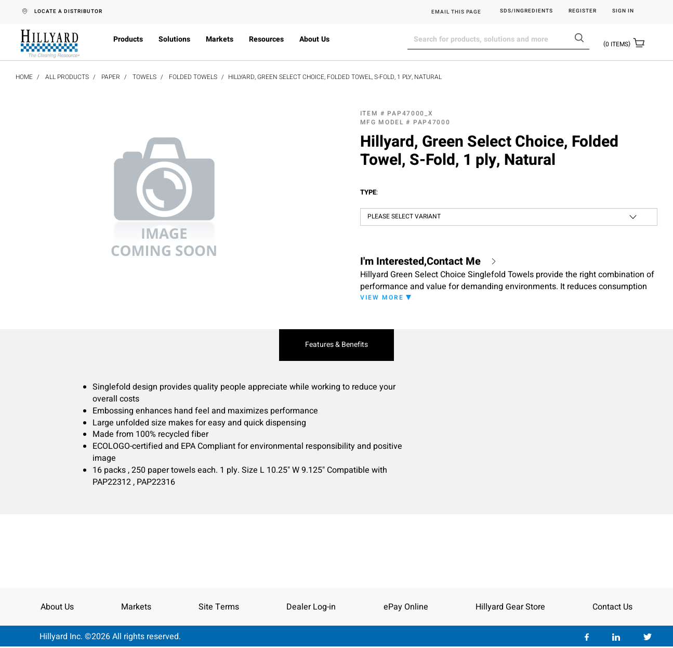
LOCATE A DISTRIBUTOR (68, 11)
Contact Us (612, 607)
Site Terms (219, 607)
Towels (144, 77)
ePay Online (406, 607)
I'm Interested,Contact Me (420, 261)
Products (128, 39)
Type (369, 192)
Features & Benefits (336, 345)
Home (24, 77)
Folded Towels (193, 77)
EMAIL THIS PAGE (456, 12)
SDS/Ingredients (526, 11)
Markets (219, 39)
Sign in (623, 11)
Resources (266, 39)
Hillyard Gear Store (510, 607)
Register (583, 11)
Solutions (174, 39)
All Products (67, 77)
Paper (110, 77)
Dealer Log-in (311, 607)
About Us (314, 39)
